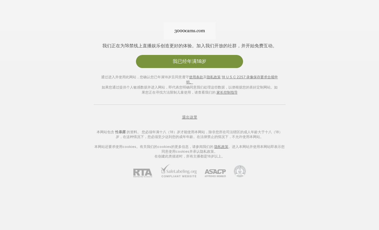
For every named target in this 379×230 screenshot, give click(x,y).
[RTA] (146, 173)
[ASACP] (211, 173)
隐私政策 (214, 77)
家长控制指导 (227, 92)
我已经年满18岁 (189, 61)
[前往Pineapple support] (236, 171)
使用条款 (196, 77)
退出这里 (189, 117)
